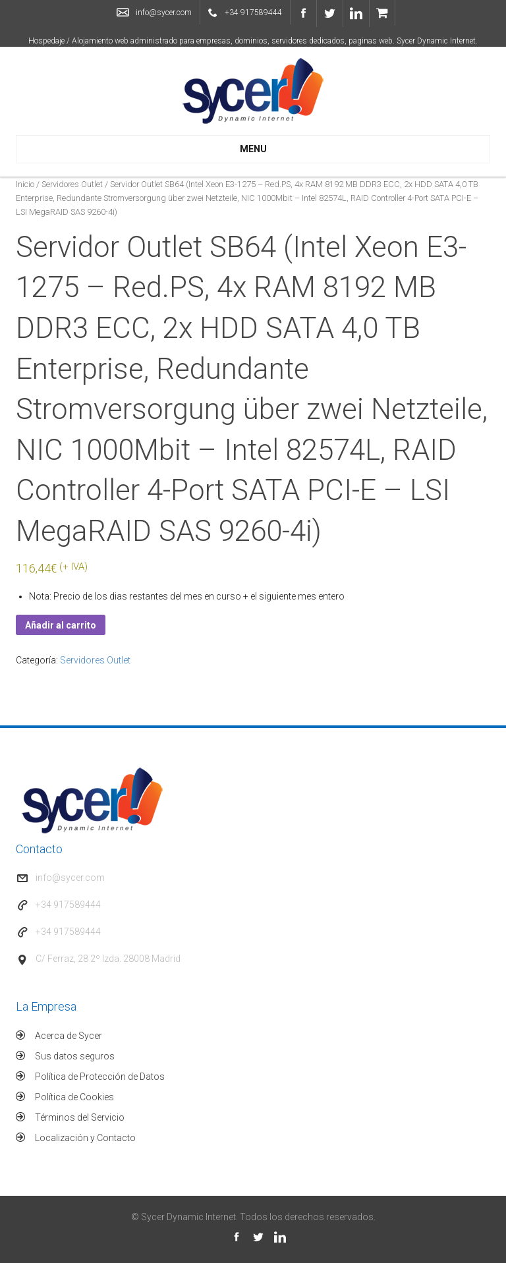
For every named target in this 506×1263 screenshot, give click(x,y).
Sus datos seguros (75, 1056)
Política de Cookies (74, 1097)
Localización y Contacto (85, 1138)
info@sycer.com (164, 12)
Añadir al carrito (60, 625)
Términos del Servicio (80, 1117)
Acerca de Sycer (68, 1035)
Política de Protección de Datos (100, 1076)
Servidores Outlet (72, 184)
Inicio (25, 184)
